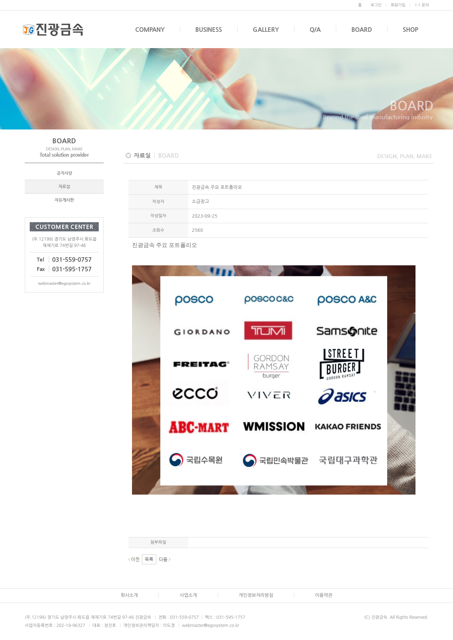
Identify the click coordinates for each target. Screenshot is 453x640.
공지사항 (64, 173)
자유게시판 (64, 200)
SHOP (410, 29)
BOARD (361, 29)
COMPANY (150, 29)
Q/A (315, 29)
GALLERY (266, 29)
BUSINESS (208, 29)
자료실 (64, 187)
